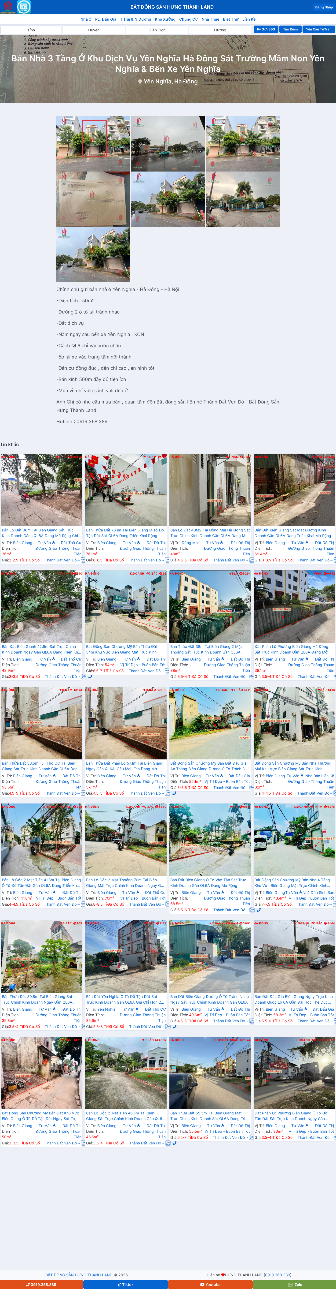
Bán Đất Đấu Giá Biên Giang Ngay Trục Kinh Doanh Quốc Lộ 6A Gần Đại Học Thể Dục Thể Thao (294, 999)
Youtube (210, 1284)
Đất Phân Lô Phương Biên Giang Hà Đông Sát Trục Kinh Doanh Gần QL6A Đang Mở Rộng (291, 649)
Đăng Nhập (324, 7)
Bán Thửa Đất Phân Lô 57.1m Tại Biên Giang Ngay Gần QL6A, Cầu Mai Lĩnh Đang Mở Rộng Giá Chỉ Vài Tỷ (124, 766)
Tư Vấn (46, 542)
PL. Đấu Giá (105, 19)
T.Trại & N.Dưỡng (135, 19)
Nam (317, 457)
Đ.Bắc (152, 573)
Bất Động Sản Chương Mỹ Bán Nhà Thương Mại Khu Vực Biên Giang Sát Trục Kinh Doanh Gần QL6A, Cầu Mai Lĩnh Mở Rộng (293, 766)
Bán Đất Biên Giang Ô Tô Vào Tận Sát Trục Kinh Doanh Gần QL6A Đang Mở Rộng (208, 883)
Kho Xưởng (165, 19)
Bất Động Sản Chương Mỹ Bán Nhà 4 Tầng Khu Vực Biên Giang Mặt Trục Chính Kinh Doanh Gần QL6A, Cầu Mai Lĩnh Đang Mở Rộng (292, 883)
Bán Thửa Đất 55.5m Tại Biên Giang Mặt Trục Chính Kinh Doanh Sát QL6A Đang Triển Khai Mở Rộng (209, 1116)
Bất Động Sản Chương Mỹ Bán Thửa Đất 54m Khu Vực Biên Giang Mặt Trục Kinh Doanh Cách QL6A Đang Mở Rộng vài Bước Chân (124, 649)
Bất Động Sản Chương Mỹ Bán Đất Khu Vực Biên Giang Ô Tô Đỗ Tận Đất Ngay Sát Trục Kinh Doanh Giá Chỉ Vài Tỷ (40, 1116)
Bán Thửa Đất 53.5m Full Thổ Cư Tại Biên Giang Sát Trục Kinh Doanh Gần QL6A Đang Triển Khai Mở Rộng (41, 766)
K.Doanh (137, 573)
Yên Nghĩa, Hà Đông (171, 81)
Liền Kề (249, 19)
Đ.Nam (65, 690)
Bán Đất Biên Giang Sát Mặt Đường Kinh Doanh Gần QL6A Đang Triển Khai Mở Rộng (293, 533)
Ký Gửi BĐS (266, 29)
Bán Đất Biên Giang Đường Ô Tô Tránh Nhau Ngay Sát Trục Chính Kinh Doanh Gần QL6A (209, 999)
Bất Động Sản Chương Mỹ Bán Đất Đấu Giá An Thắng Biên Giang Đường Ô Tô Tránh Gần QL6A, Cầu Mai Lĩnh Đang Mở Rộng (209, 766)
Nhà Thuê (210, 19)
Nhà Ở (86, 19)
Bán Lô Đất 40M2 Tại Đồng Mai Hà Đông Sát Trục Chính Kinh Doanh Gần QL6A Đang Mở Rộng (210, 533)
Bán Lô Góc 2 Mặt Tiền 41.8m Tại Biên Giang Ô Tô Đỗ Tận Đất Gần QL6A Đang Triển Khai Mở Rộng (41, 883)
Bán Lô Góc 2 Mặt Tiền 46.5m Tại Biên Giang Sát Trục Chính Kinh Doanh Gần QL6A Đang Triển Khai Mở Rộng (125, 1116)
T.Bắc (62, 457)
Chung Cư (188, 19)
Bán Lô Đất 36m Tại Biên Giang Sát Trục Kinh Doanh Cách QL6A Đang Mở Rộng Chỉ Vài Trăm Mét (40, 533)
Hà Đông (8, 457)
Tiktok (126, 1284)
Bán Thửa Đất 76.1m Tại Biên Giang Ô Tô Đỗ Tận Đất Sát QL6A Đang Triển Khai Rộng (125, 533)
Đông (317, 1040)
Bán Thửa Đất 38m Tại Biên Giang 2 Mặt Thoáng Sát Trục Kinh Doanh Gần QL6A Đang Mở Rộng (206, 649)
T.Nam (150, 457)
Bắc (233, 573)
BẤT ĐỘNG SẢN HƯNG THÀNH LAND (78, 1275)
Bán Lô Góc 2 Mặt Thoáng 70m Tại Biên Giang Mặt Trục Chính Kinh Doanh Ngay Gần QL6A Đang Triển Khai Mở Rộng (125, 883)
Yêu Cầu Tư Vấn (319, 29)
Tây (234, 806)
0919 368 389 (277, 1275)
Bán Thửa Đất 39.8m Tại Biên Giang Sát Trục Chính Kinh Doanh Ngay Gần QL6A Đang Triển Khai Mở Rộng (37, 999)
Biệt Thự (231, 19)
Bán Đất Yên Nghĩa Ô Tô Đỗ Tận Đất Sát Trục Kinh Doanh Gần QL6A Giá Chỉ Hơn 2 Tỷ (123, 999)
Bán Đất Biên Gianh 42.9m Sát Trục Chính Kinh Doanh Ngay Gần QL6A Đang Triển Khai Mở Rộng (41, 649)
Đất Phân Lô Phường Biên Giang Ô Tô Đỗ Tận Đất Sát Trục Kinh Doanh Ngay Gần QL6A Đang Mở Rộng (291, 1116)
